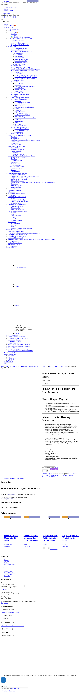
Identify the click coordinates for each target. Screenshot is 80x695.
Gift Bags (13, 225)
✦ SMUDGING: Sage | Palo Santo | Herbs (19, 135)
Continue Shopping (47, 473)
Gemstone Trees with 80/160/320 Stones (26, 75)
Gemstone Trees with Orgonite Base (25, 78)
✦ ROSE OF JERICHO (14, 145)
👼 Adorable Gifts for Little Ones (20, 37)
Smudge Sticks (15, 138)
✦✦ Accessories (12, 241)
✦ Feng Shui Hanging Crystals (16, 193)
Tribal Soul (18, 124)
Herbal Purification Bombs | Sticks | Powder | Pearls (25, 140)
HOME (6, 24)
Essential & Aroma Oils (17, 149)
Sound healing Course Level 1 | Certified (19, 344)
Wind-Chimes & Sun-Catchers (19, 201)
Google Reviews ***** (10, 7)
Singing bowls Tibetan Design (19, 177)
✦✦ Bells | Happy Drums (15, 243)
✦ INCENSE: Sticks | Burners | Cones (18, 97)
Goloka (17, 108)
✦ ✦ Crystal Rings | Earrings (19, 48)
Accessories (14, 184)
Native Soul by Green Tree (22, 113)
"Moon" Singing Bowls (17, 181)
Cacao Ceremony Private (14, 341)
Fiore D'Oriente (19, 105)
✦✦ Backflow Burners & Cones (20, 127)
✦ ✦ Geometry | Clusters (18, 80)
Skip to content (5, 1)
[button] (5, 4)
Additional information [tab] (17, 478)
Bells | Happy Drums (17, 185)
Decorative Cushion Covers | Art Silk (21, 228)
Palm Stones (18, 85)
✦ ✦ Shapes (14, 81)
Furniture (13, 217)
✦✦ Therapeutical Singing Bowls (17, 236)
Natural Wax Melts (16, 151)
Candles (13, 170)
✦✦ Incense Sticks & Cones (19, 99)
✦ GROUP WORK (9, 347)
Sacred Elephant (19, 119)
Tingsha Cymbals (16, 187)
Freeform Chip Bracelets (21, 59)
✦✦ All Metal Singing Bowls (16, 231)
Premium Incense (19, 116)
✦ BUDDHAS (12, 188)
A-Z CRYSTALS (53, 366)
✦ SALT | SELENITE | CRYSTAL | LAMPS (20, 38)
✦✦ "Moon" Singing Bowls (15, 238)
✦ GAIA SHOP (8, 27)
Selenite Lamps (15, 42)
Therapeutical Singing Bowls (19, 179)
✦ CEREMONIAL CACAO (15, 133)
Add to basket (53, 469)
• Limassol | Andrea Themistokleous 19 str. (12, 626)
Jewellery (13, 212)
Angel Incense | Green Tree (22, 102)
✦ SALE (10, 30)
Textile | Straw (12, 222)
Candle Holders (15, 171)
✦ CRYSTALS (12, 46)
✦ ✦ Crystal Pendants (17, 50)
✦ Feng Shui (11, 195)
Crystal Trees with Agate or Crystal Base (26, 77)
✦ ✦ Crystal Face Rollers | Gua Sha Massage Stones (25, 69)
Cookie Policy (8, 574)
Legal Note (7, 576)
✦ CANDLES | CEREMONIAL (17, 167)
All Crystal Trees (19, 74)
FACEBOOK (11, 494)
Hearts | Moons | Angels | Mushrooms (25, 86)
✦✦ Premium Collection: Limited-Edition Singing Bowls (24, 233)
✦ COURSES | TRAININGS (12, 343)
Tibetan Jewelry (15, 208)
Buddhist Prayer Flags (17, 206)
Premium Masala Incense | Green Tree (25, 118)
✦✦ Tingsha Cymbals (14, 244)
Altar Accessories (16, 165)
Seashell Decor (15, 219)
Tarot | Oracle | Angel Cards (18, 157)
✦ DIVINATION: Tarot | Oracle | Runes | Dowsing (22, 156)
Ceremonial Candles (16, 168)
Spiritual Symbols (16, 203)
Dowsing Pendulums (17, 160)
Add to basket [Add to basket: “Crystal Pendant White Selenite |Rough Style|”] (53, 549)
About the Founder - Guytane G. (17, 336)
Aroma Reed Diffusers (17, 154)
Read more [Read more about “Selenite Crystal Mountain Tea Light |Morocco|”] (27, 546)
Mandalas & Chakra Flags (18, 200)
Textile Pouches (15, 223)
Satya (16, 122)
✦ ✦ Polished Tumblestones (19, 93)
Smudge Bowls (15, 143)
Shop (6, 366)
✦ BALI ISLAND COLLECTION (17, 211)
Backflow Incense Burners (22, 129)
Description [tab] (7, 478)
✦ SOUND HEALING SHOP (12, 229)
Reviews (6, 563)
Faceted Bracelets (19, 57)
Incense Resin (15, 141)
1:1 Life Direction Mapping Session (18, 338)
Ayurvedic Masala (20, 104)
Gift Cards (14, 34)
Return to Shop (15, 688)
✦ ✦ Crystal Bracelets (17, 53)
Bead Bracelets (19, 56)
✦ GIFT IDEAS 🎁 (13, 32)
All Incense (18, 101)
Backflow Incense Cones (21, 130)
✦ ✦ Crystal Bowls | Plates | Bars (20, 67)
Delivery (6, 9)
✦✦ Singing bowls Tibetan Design (17, 234)
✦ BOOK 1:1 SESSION (11, 335)
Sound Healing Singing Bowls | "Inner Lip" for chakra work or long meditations (33, 182)
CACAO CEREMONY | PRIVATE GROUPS (20, 351)
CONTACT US (8, 362)
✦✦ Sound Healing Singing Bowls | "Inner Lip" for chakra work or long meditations (31, 239)
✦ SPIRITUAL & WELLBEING (17, 197)
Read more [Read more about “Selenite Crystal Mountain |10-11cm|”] (7, 546)
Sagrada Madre (19, 121)
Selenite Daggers (15, 163)
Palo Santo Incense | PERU (22, 115)
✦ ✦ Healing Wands (16, 91)
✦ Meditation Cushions (14, 190)
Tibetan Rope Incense (21, 125)
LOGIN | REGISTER (10, 354)
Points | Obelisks (19, 88)
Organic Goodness (20, 111)
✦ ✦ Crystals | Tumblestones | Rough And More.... (25, 70)
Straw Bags (14, 226)
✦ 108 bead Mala (16, 65)
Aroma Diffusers (15, 148)
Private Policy (8, 571)
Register (10, 357)
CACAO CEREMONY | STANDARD (18, 349)
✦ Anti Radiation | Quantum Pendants (21, 51)
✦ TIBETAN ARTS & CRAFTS (17, 204)
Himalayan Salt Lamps (17, 40)
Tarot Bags (14, 159)
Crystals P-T (63, 366)
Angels (13, 198)
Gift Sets (13, 35)
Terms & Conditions (9, 573)
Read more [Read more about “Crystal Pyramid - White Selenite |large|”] (65, 546)
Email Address (5, 586)
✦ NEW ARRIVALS (13, 29)
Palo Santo (14, 137)
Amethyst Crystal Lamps (18, 43)
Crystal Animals (19, 83)
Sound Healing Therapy (14, 340)
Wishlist (10, 360)
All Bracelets (18, 54)
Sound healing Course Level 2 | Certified (19, 346)
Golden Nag (18, 110)
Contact (6, 560)
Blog (5, 363)
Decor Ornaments (16, 215)
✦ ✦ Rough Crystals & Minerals (20, 94)
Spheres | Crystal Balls (21, 89)
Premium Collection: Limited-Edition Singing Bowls (25, 176)
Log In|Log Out (12, 358)
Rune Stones (14, 162)
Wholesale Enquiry (9, 564)
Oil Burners (14, 152)
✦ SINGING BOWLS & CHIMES (17, 173)
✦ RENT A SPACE (9, 352)
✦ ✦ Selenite (15, 96)
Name (2, 583)
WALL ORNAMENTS (17, 209)
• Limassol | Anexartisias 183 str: (10, 612)
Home (2, 366)
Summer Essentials (16, 220)
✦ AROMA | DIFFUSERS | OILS (17, 146)
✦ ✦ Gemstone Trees (17, 72)
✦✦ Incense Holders (17, 132)
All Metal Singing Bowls (18, 174)
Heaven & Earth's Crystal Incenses (24, 107)
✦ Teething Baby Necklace (18, 64)
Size (43, 467)
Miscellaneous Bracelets (21, 62)
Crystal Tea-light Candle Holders (20, 45)
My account (11, 355)
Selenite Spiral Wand (7, 498)
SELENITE (52, 477)
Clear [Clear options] (56, 467)
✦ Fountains (11, 192)
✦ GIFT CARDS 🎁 (10, 25)
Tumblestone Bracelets (21, 61)
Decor (12, 214)
